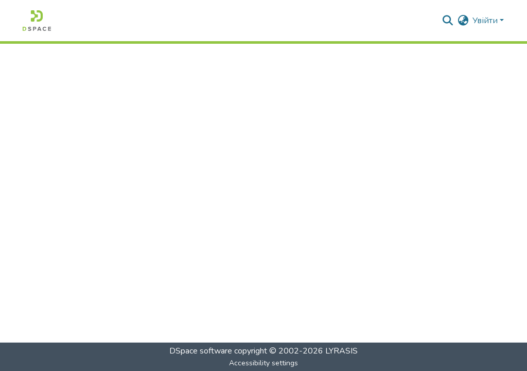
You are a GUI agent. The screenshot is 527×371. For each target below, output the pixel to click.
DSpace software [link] (200, 351)
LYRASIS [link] (341, 351)
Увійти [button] (486, 20)
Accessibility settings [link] (263, 363)
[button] (37, 20)
